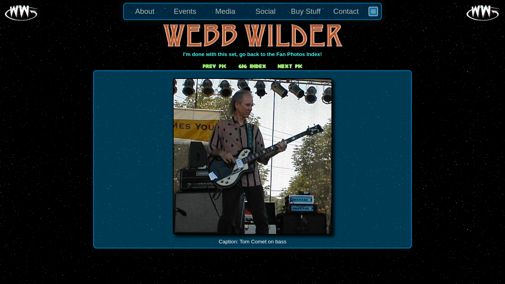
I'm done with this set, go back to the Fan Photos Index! (252, 54)
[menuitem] (373, 11)
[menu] (252, 11)
